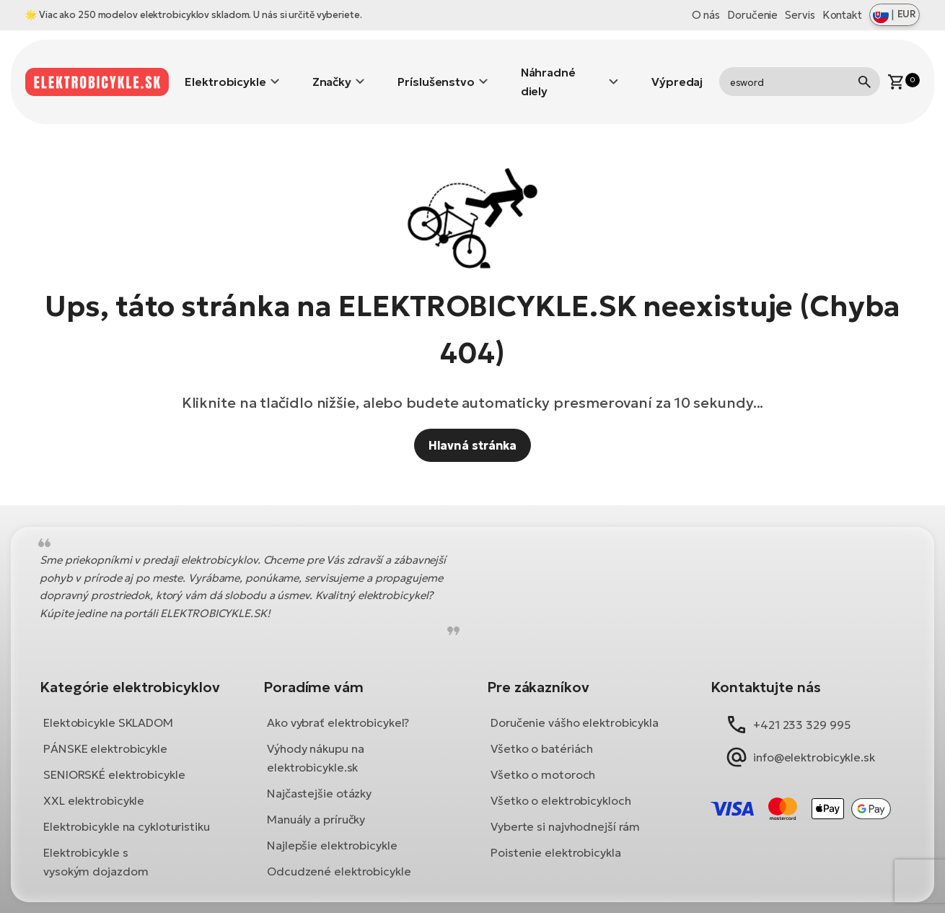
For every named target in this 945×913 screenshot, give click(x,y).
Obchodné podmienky (393, 896)
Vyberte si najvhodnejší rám (565, 805)
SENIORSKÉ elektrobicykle (114, 753)
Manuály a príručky (316, 797)
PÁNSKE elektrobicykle (105, 727)
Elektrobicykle (225, 71)
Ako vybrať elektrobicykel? (338, 701)
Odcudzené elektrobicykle (339, 849)
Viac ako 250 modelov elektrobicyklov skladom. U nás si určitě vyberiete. (201, 15)
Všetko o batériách (542, 727)
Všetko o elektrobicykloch (561, 779)
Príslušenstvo (436, 71)
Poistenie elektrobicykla (556, 831)
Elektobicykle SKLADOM (108, 701)
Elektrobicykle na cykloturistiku (126, 805)
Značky (331, 71)
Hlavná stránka (472, 423)
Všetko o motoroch (543, 753)
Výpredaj (677, 71)
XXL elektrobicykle (93, 779)
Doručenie (752, 15)
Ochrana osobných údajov (544, 896)
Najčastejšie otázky (319, 771)
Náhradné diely (548, 70)
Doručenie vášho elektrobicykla (575, 701)
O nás (706, 15)
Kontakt (842, 15)
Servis (799, 15)
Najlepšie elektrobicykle (332, 823)
